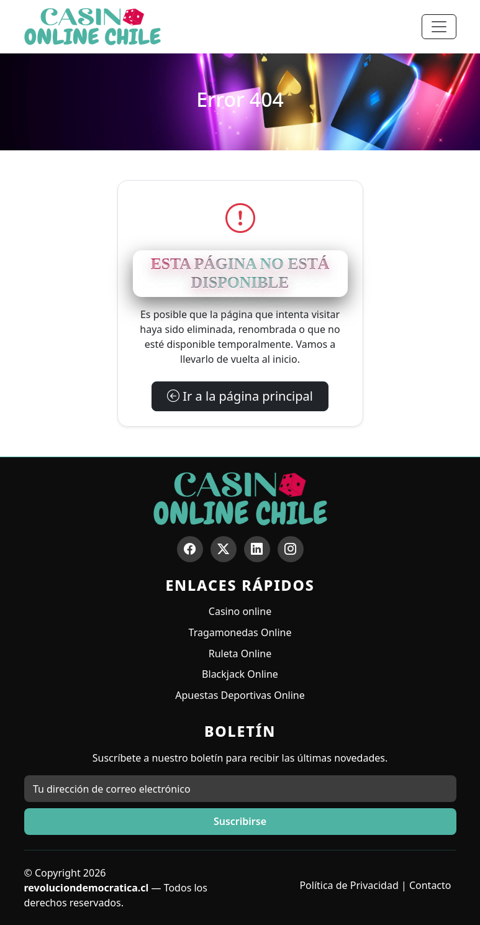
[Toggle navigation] (439, 26)
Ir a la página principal (240, 396)
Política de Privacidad (348, 885)
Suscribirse (240, 821)
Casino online (240, 611)
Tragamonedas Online (240, 632)
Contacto (430, 885)
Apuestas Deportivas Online (239, 695)
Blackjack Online (240, 674)
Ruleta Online (240, 653)
